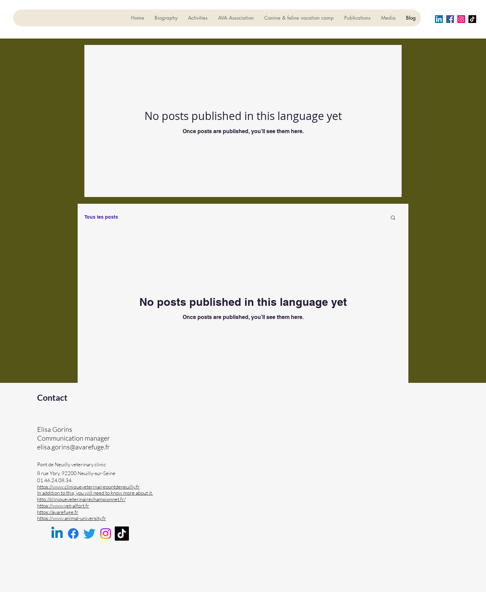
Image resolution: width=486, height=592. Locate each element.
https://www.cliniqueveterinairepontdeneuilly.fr (88, 487)
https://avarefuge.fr (57, 512)
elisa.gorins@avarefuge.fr (73, 447)
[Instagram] (461, 19)
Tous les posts (101, 217)
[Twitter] (89, 533)
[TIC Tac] (472, 19)
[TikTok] (122, 533)
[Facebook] (450, 19)
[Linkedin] (57, 533)
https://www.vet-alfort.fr (63, 505)
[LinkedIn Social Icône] (439, 19)
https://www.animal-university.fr (71, 518)
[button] (393, 218)
